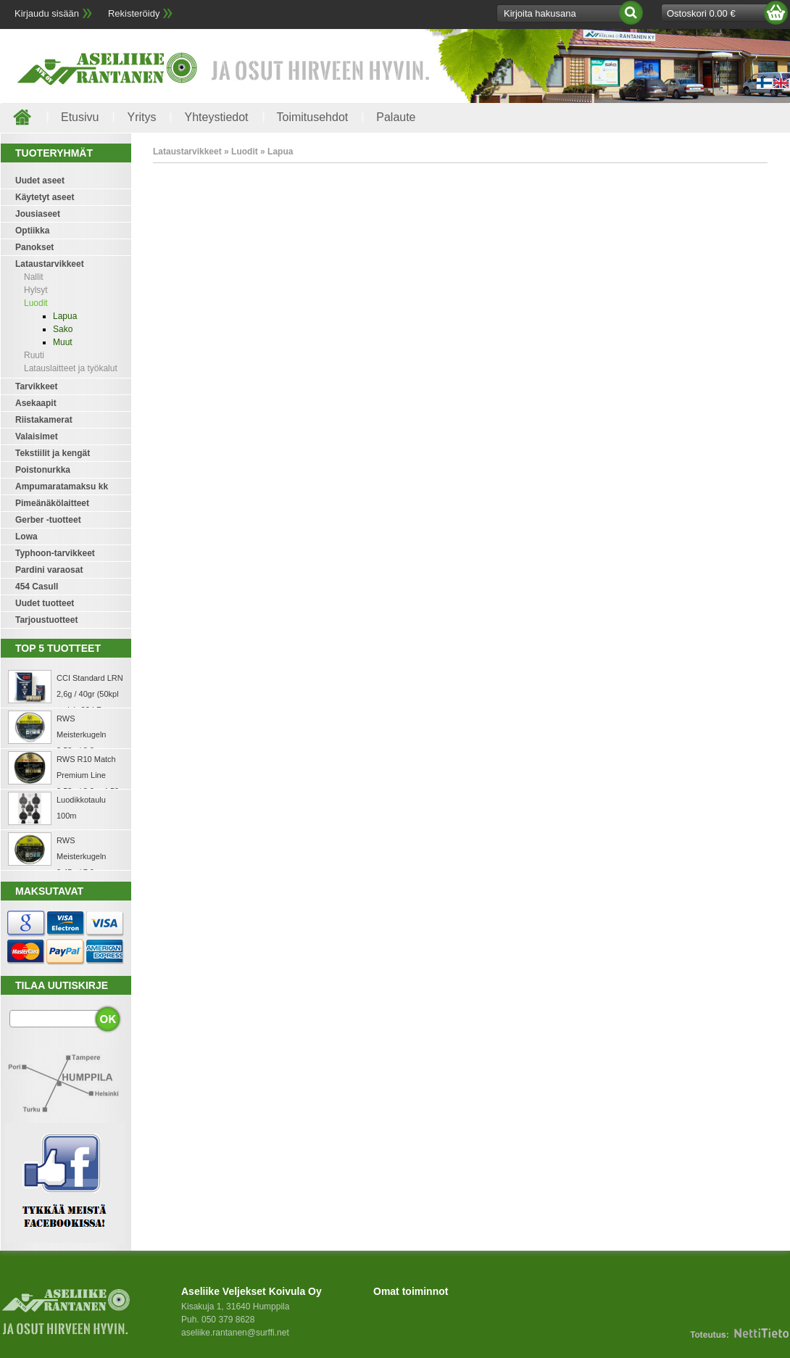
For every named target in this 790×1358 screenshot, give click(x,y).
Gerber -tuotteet (48, 520)
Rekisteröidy (134, 13)
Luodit (36, 303)
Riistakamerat (43, 420)
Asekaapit (36, 403)
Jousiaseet (37, 214)
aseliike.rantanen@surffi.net (235, 1333)
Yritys (141, 117)
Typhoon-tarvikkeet (55, 553)
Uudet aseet (40, 180)
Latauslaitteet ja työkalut (70, 368)
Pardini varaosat (49, 570)
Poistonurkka (42, 470)
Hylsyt (36, 290)
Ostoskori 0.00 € (701, 13)
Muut (62, 342)
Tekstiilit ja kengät (52, 453)
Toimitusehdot (313, 117)
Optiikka (32, 230)
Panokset (34, 247)
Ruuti (34, 355)
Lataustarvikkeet (49, 264)
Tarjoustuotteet (46, 620)
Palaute (395, 117)
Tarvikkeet (36, 386)
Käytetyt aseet (44, 197)
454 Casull (36, 586)
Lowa (26, 536)
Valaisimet (36, 436)
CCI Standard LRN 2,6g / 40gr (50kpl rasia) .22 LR (90, 694)
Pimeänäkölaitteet (52, 503)
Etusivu (80, 117)
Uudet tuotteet (44, 603)
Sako (62, 329)
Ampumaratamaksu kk (61, 486)
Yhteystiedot (216, 117)
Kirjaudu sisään (46, 13)
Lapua (65, 316)
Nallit (33, 277)
